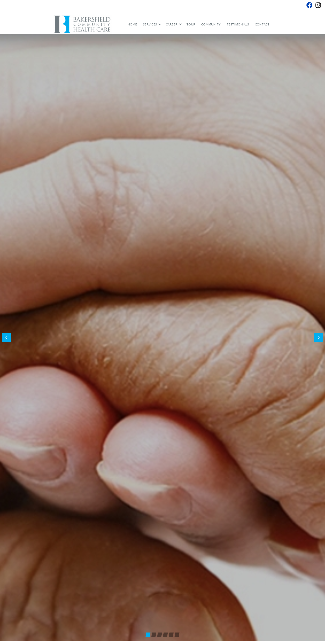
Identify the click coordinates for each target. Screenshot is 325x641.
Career (171, 24)
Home (132, 24)
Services (150, 24)
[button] (318, 327)
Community (211, 24)
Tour (190, 24)
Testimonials (238, 24)
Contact (262, 24)
